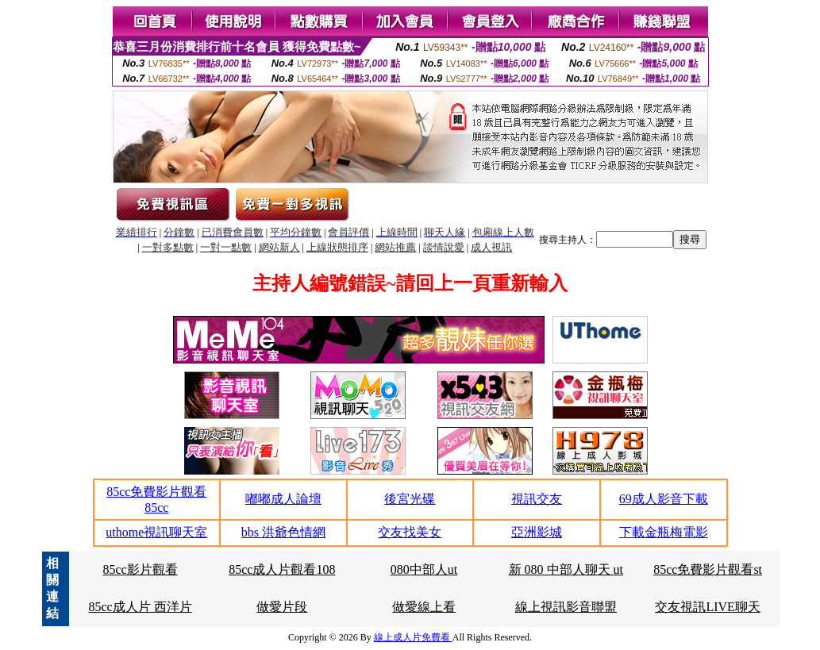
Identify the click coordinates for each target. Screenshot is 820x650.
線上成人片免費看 (413, 637)
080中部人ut (424, 569)
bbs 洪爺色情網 (283, 532)
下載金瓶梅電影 (663, 532)
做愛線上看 (424, 606)
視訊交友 (536, 499)
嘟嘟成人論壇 (283, 499)
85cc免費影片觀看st (707, 569)
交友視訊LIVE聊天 (707, 606)
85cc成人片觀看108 (282, 569)
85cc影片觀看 (139, 569)
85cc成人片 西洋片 (139, 606)
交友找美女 (409, 532)
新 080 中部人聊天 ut (566, 569)
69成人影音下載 (663, 499)
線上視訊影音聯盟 (566, 606)
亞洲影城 (536, 532)
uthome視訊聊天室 (156, 532)
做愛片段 (281, 606)
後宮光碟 (409, 499)
